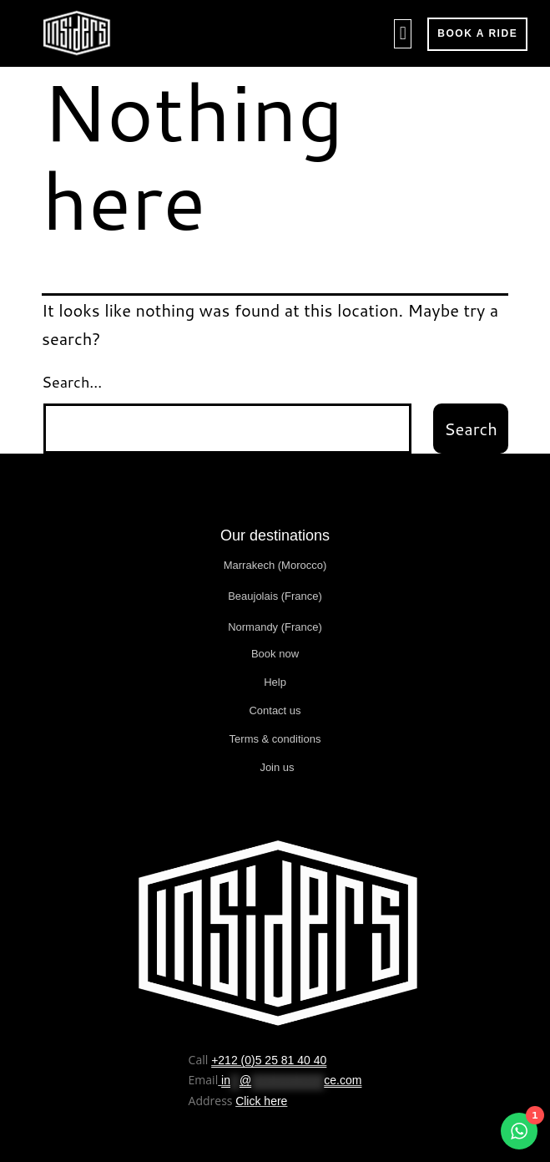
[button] (402, 33)
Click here (261, 1101)
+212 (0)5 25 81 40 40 (268, 1060)
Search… (72, 382)
